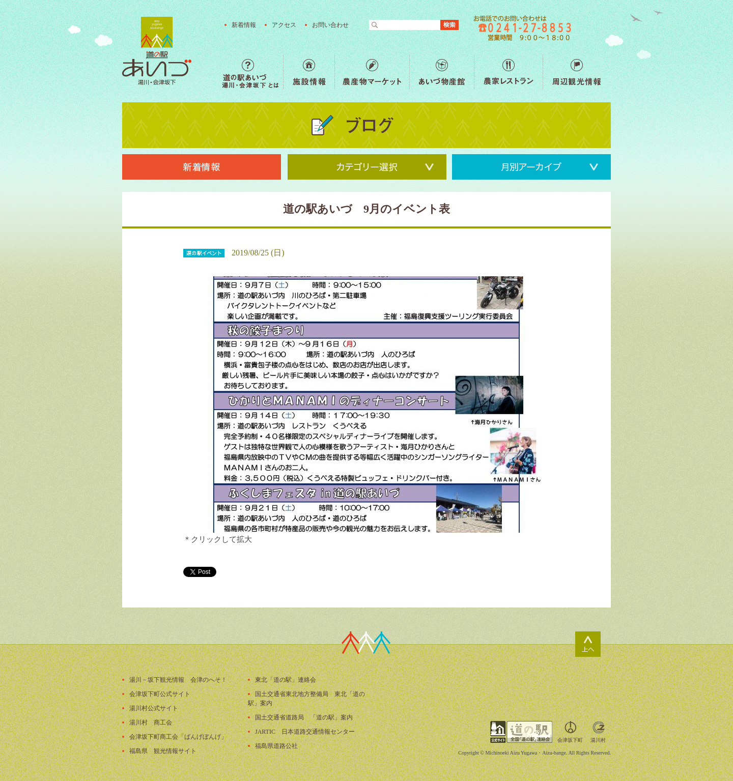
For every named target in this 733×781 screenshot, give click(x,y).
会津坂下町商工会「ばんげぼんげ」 (178, 736)
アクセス (284, 24)
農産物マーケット (371, 72)
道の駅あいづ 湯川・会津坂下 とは (252, 72)
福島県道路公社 (276, 745)
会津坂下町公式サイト (159, 694)
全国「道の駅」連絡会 (521, 732)
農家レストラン (508, 72)
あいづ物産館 (441, 72)
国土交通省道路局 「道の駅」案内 (304, 717)
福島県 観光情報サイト (162, 751)
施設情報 (308, 72)
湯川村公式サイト (153, 708)
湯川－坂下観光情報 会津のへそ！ (178, 679)
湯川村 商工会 (150, 722)
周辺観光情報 (576, 72)
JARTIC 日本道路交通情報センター (305, 731)
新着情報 (244, 24)
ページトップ (588, 644)
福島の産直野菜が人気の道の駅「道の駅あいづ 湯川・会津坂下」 (156, 51)
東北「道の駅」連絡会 (285, 679)
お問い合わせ (330, 24)
